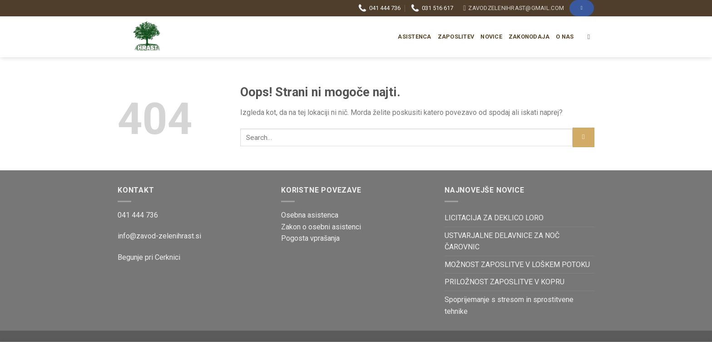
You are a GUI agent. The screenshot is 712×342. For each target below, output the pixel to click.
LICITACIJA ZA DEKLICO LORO (494, 217)
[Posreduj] (583, 137)
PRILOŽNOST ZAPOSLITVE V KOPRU (504, 282)
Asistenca (414, 36)
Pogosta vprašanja (310, 238)
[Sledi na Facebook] (581, 8)
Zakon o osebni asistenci (321, 227)
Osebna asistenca (309, 215)
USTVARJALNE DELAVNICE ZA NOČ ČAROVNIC (502, 241)
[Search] (591, 36)
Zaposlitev (456, 36)
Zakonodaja (529, 36)
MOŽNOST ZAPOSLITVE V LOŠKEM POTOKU (517, 264)
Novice (491, 36)
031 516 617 (431, 8)
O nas (565, 36)
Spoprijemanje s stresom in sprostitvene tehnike (509, 305)
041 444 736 (379, 8)
